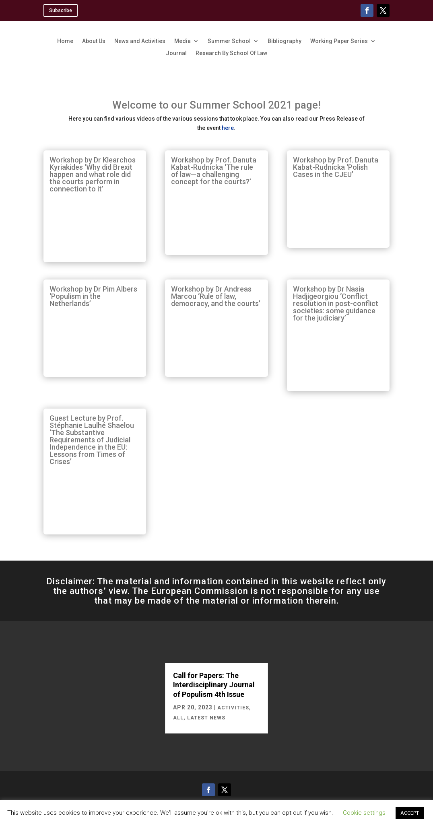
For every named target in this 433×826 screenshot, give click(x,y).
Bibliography (284, 41)
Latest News (206, 718)
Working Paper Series (339, 41)
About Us (93, 41)
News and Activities (139, 41)
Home (65, 41)
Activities (233, 708)
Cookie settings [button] (364, 812)
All (178, 718)
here (228, 128)
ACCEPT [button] (409, 813)
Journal (176, 53)
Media (182, 41)
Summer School (229, 41)
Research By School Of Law (231, 53)
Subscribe (60, 10)
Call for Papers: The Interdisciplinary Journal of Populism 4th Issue (214, 685)
